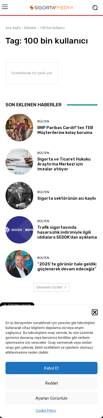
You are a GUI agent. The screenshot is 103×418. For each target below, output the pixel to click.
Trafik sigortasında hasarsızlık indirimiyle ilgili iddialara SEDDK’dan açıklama (67, 232)
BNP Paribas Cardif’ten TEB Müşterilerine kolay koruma (65, 130)
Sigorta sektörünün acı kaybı (66, 198)
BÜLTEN (43, 121)
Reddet (51, 383)
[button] (95, 312)
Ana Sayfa (13, 27)
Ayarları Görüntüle (51, 398)
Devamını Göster (51, 287)
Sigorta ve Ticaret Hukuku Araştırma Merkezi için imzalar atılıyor (64, 164)
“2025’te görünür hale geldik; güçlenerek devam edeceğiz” (67, 266)
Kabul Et (51, 368)
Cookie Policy (46, 411)
